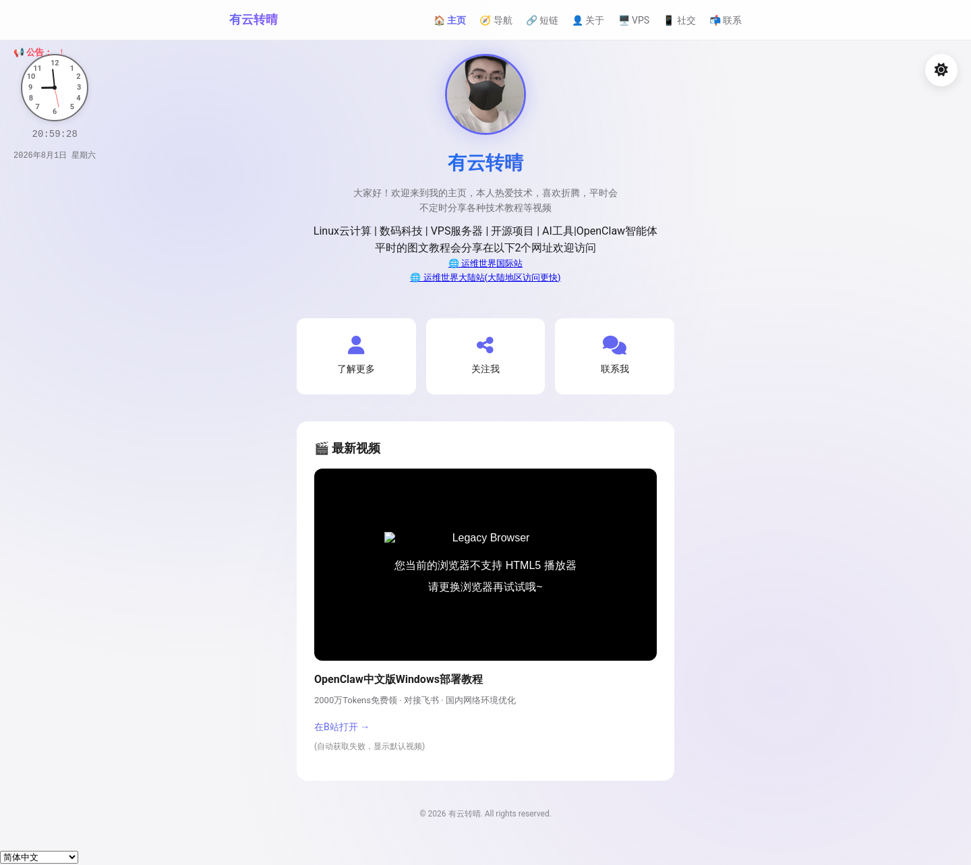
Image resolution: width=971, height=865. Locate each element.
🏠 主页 (450, 20)
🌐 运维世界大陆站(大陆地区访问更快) (485, 277)
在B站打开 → (342, 726)
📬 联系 (725, 20)
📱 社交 (679, 20)
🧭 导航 (495, 20)
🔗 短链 (542, 20)
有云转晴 (253, 19)
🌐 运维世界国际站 (485, 263)
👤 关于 (588, 20)
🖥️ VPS (634, 20)
